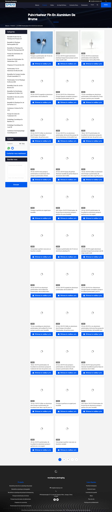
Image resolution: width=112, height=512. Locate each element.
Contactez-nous (73, 5)
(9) (15, 126)
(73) (13, 115)
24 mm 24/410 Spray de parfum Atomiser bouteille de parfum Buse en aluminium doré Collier (67, 174)
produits (13, 25)
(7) (15, 120)
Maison (37, 5)
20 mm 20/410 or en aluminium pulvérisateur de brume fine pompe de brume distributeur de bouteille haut (67, 135)
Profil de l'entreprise (91, 485)
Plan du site (91, 499)
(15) (15, 98)
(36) (14, 69)
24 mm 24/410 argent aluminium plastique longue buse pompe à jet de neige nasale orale (67, 58)
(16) (14, 92)
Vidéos (52, 5)
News (91, 495)
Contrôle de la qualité (91, 492)
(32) (13, 43)
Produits (44, 5)
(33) (15, 60)
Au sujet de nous (61, 5)
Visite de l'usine (91, 489)
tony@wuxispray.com (95, 1)
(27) (14, 38)
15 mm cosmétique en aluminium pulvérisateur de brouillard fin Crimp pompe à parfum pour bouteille (92, 96)
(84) (16, 81)
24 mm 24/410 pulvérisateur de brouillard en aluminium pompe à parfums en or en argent (91, 212)
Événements (84, 5)
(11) (15, 103)
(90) (15, 54)
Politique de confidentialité (91, 502)
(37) (14, 86)
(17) (16, 75)
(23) (15, 49)
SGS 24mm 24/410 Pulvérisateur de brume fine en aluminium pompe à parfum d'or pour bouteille (66, 212)
